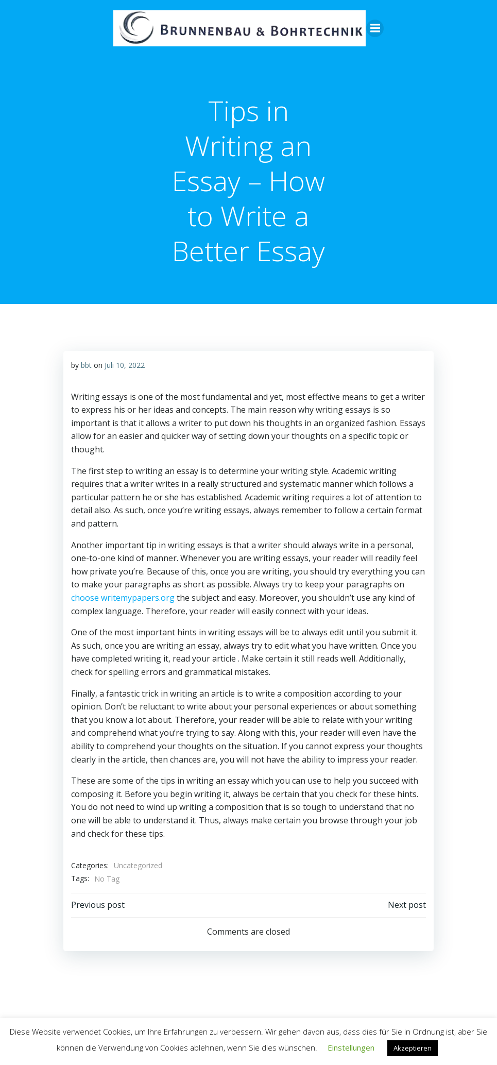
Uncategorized (138, 865)
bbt (86, 364)
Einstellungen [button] (351, 1047)
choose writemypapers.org (123, 597)
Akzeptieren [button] (412, 1048)
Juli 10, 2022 (125, 364)
